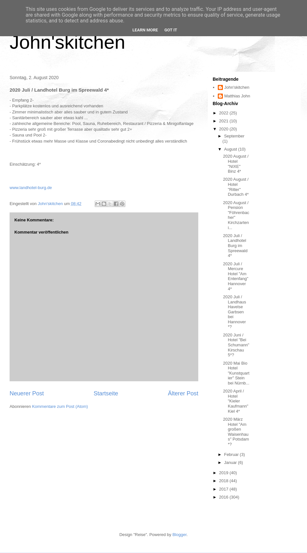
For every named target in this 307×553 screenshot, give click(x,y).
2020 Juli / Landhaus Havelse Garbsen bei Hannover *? (234, 311)
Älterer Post (183, 393)
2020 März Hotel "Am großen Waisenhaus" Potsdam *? (236, 432)
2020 (224, 129)
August (231, 149)
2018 (224, 480)
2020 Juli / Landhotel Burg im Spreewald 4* (235, 245)
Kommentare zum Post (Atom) (60, 406)
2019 (224, 472)
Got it (170, 30)
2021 (224, 121)
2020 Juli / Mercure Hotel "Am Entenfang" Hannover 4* (235, 276)
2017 (224, 489)
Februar (232, 454)
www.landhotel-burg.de (31, 187)
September (234, 136)
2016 (224, 497)
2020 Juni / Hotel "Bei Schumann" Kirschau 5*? (236, 345)
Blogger (179, 534)
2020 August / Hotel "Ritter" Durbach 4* (235, 187)
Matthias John (237, 96)
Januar (231, 462)
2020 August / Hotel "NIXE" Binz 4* (235, 164)
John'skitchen (67, 42)
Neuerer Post (27, 393)
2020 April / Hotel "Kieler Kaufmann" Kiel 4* (235, 401)
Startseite (106, 393)
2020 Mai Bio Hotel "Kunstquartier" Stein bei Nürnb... (236, 373)
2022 (224, 113)
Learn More (145, 30)
